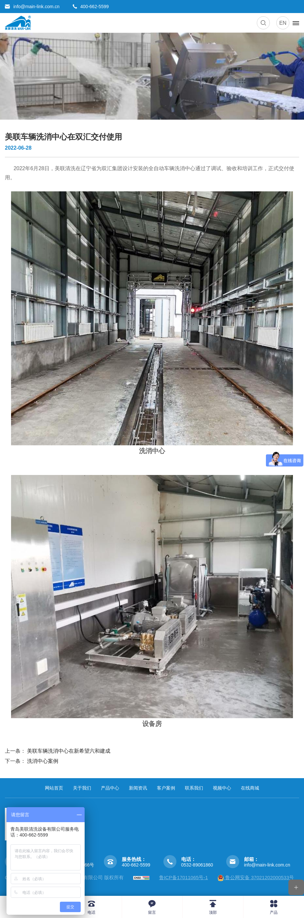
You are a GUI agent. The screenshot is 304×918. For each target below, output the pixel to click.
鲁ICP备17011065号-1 (183, 877)
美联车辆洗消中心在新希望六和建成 (68, 751)
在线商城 (250, 788)
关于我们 (82, 788)
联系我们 (194, 788)
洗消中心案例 (42, 761)
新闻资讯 (138, 788)
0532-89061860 (197, 864)
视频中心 (222, 788)
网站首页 (54, 788)
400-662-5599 (136, 864)
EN (282, 23)
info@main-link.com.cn (267, 864)
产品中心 (110, 788)
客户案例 (166, 788)
